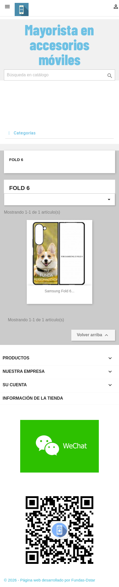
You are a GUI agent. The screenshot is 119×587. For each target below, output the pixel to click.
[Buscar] (59, 75)
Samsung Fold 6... (59, 291)
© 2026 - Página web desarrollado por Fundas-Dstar (49, 580)
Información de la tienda (33, 398)
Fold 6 (16, 159)
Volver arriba (93, 335)
